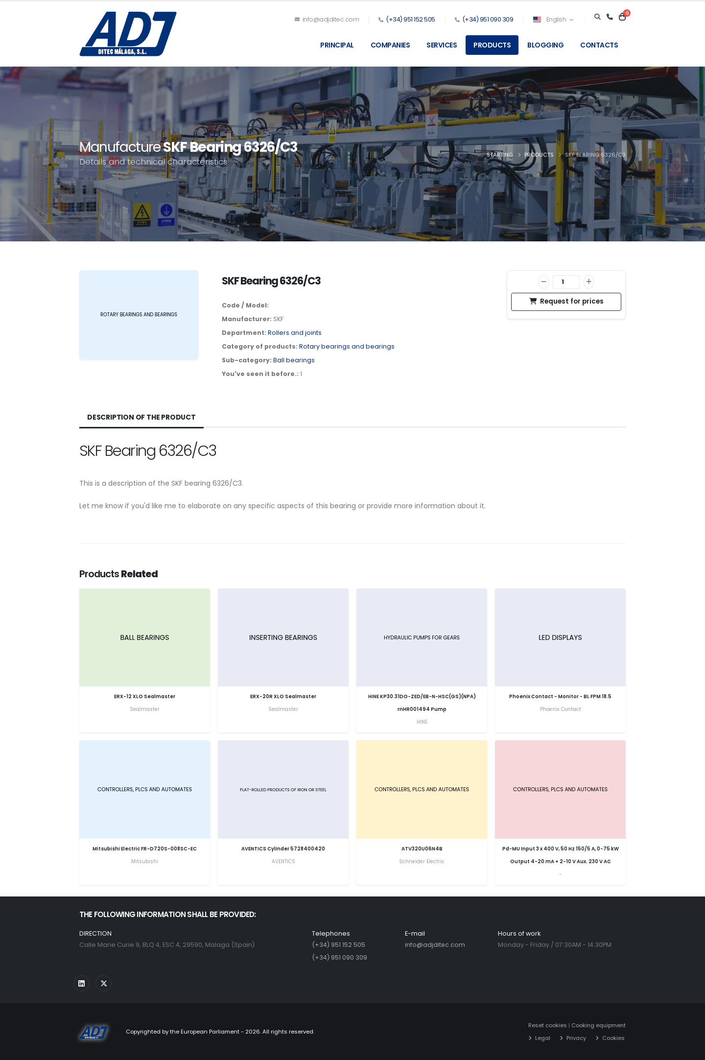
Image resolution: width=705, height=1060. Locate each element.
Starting (500, 155)
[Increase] (589, 282)
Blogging (545, 45)
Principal (337, 45)
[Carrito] (622, 17)
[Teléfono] (610, 17)
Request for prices (566, 301)
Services (441, 45)
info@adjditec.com (327, 19)
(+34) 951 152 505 (410, 19)
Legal (541, 1038)
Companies (390, 45)
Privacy (575, 1038)
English (553, 19)
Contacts (599, 45)
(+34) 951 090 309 (488, 19)
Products (492, 45)
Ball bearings (294, 360)
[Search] (597, 17)
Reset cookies (546, 1025)
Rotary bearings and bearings (347, 346)
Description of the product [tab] (141, 417)
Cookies (612, 1038)
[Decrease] (544, 282)
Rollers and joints (295, 333)
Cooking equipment (598, 1025)
